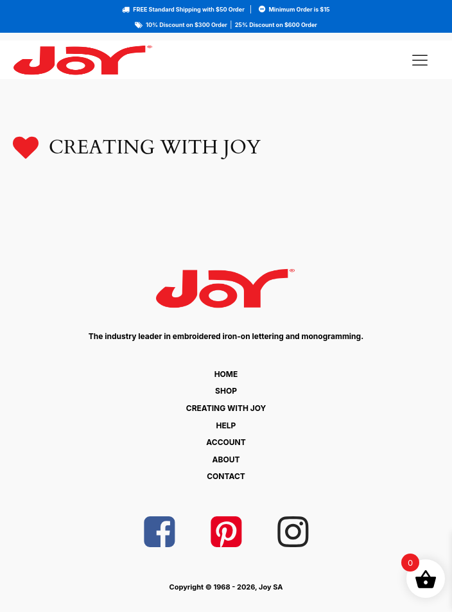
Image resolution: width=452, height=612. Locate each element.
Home (226, 374)
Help (226, 425)
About (226, 459)
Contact (226, 476)
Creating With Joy (226, 408)
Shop (226, 391)
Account (225, 442)
